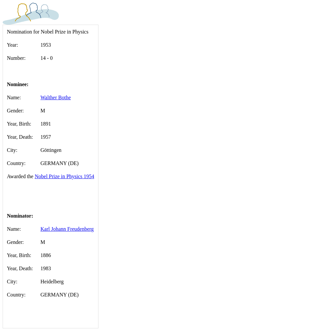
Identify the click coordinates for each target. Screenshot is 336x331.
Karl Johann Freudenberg (67, 229)
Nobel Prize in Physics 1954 (64, 176)
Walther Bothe (55, 97)
